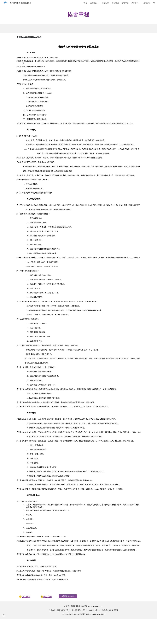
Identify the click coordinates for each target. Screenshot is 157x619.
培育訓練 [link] (115, 3)
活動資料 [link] (134, 3)
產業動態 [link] (105, 3)
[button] (154, 3)
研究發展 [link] (125, 3)
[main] (78, 13)
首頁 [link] (85, 3)
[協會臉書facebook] (68, 596)
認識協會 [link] (93, 3)
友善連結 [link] (146, 3)
